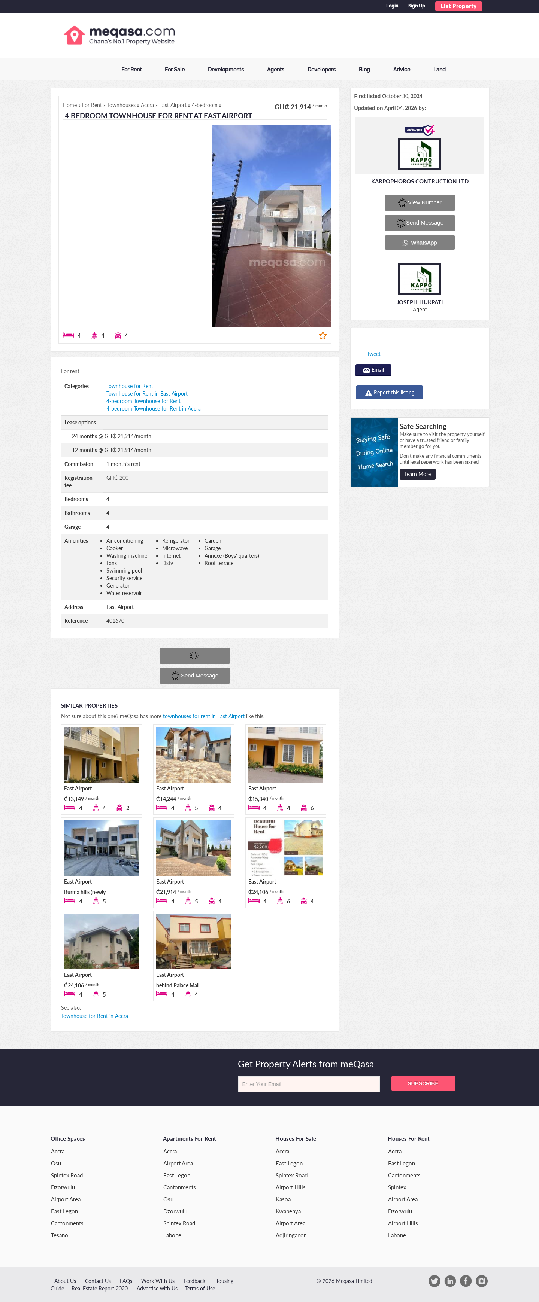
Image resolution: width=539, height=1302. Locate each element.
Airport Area (66, 1199)
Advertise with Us (157, 1288)
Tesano (59, 1235)
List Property (458, 6)
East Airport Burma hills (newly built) (85, 892)
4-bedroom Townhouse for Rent (143, 401)
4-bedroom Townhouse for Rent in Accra (153, 408)
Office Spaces (68, 1138)
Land (439, 70)
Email (373, 369)
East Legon (64, 1211)
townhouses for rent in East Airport (204, 716)
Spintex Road (67, 1175)
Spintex (397, 1187)
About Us (65, 1281)
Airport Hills (291, 1187)
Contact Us (98, 1281)
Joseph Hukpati (420, 302)
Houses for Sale (295, 1138)
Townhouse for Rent (129, 386)
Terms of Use (200, 1288)
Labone (172, 1235)
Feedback (194, 1281)
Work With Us (158, 1281)
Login (392, 6)
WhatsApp (419, 242)
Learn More (418, 474)
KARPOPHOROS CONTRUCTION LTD (420, 181)
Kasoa (283, 1199)
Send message (194, 675)
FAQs (126, 1281)
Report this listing (389, 393)
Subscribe (423, 1083)
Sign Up (416, 6)
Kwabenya (288, 1211)
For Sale (175, 70)
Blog (364, 70)
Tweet (374, 354)
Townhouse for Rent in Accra (94, 1016)
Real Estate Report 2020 (100, 1288)
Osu (56, 1163)
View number (420, 202)
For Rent (131, 70)
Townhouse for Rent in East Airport (147, 393)
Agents (275, 70)
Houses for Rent (409, 1138)
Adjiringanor (291, 1235)
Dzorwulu (63, 1187)
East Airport (78, 788)
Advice (401, 70)
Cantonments (67, 1223)
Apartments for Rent (189, 1138)
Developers (322, 70)
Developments (226, 70)
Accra (57, 1151)
